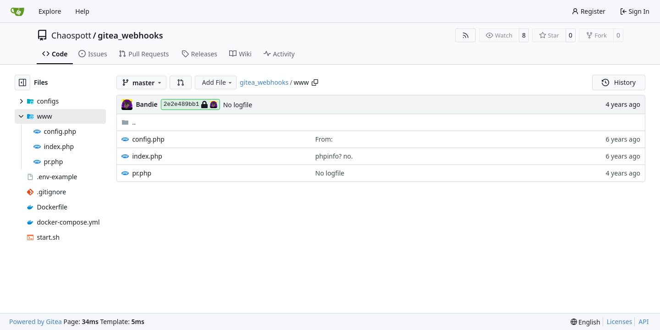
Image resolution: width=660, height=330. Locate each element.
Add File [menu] (217, 82)
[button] (181, 82)
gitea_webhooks (130, 35)
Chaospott (71, 35)
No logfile (237, 104)
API (643, 321)
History (619, 82)
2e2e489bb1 (190, 104)
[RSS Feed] (465, 35)
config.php (148, 139)
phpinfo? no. (334, 156)
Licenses (619, 321)
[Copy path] (315, 82)
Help (82, 11)
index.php (147, 156)
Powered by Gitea (35, 321)
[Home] (17, 11)
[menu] (585, 322)
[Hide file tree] (22, 82)
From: (324, 139)
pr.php (141, 173)
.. (128, 122)
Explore (49, 11)
